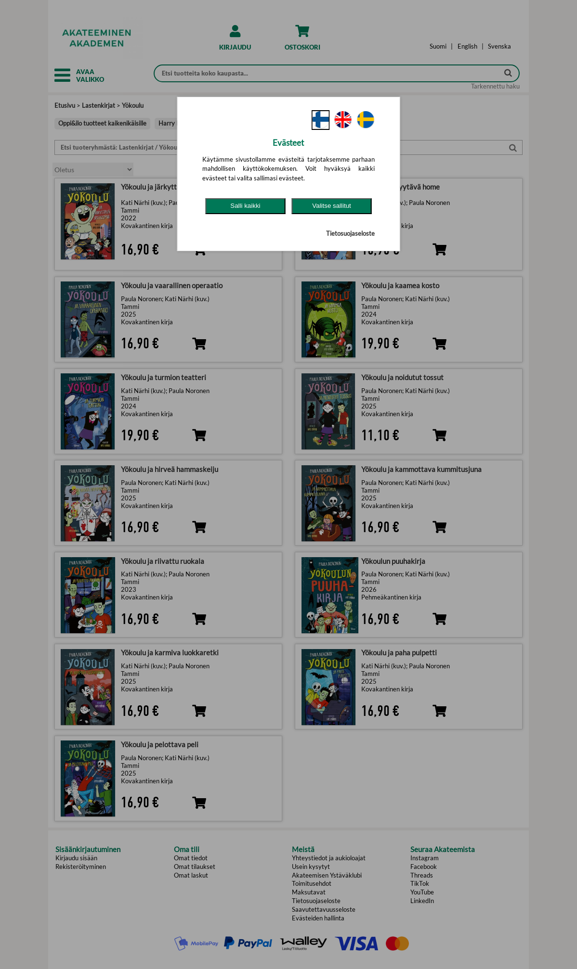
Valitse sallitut (331, 205)
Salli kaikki (245, 205)
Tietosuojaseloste (350, 233)
